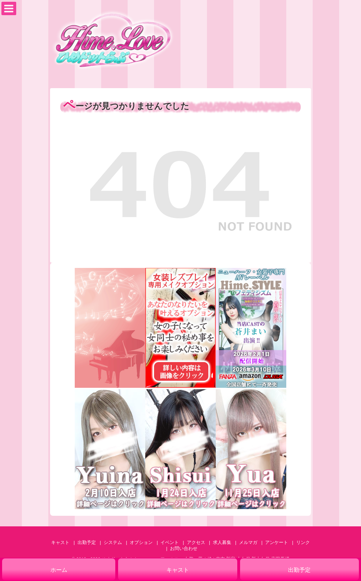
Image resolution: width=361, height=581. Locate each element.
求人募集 (222, 542)
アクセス (196, 542)
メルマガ (248, 542)
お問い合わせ (183, 548)
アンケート (276, 542)
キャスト (60, 542)
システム (113, 542)
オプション (141, 542)
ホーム (58, 570)
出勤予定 (87, 542)
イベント (169, 542)
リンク (303, 542)
